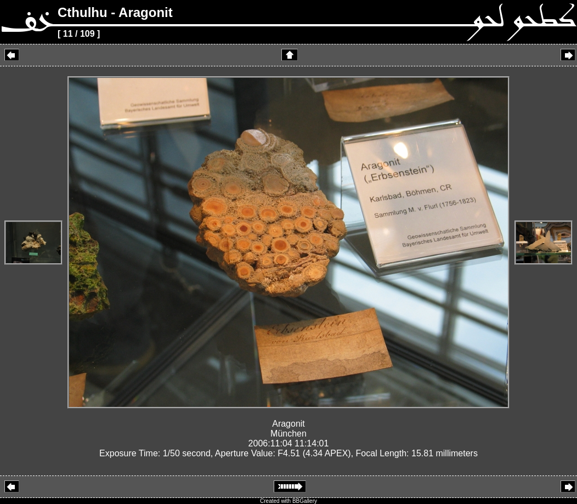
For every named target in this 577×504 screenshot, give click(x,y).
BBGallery (304, 501)
